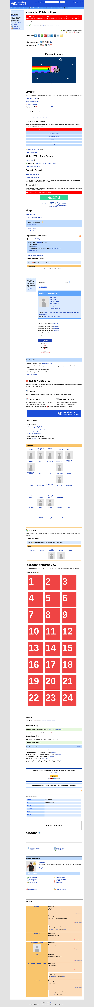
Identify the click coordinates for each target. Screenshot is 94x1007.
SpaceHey (35, 246)
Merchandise (41, 862)
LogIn (77, 2)
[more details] (54, 772)
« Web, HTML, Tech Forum (33, 166)
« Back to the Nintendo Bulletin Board (36, 118)
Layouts (49, 7)
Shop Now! (42, 868)
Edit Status (53, 299)
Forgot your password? (61, 205)
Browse (17, 7)
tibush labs (50, 1002)
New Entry (55, 323)
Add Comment (53, 107)
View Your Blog (31, 214)
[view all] (79, 746)
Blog (31, 7)
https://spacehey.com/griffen (52, 316)
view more (56, 326)
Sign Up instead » (54, 206)
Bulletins (35, 7)
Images (43, 25)
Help (74, 2)
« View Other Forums (31, 152)
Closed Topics (51, 163)
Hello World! (33, 244)
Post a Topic (30, 160)
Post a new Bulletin (32, 177)
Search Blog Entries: (40, 2)
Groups (44, 7)
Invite (56, 7)
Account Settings (55, 308)
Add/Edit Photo (54, 303)
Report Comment (31, 104)
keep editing (59, 729)
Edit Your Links (54, 301)
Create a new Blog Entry (34, 217)
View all (46, 107)
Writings (56, 25)
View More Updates (32, 374)
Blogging (19, 22)
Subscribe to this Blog (34, 239)
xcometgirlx (14, 15)
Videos (48, 25)
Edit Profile (53, 297)
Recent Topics (41, 163)
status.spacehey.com (47, 363)
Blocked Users (43, 314)
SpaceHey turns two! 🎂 (35, 222)
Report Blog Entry (16, 28)
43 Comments (39, 242)
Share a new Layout (32, 101)
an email (34, 438)
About (66, 7)
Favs (53, 7)
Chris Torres (55, 83)
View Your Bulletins (32, 174)
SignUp (81, 2)
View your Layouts (32, 98)
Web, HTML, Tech (32, 149)
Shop (62, 7)
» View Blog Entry (31, 231)
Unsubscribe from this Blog (35, 255)
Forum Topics (62, 312)
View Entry (51, 729)
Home (12, 7)
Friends (76, 312)
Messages (26, 7)
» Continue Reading (31, 228)
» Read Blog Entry (32, 224)
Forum (40, 7)
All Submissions (34, 25)
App (59, 7)
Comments (70, 312)
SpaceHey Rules (29, 289)
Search (62, 2)
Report (65, 929)
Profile (15, 26)
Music (52, 25)
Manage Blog (54, 306)
